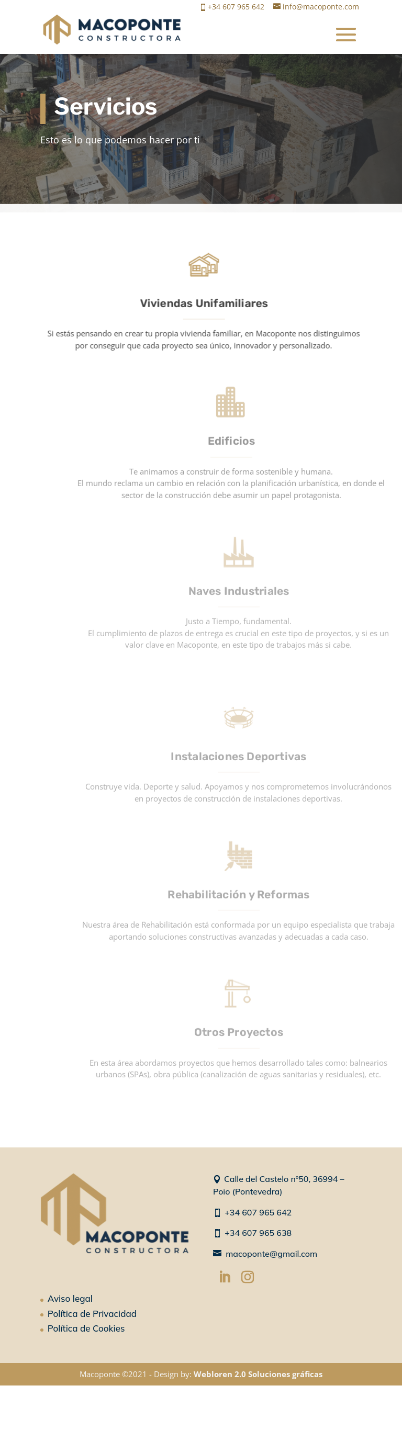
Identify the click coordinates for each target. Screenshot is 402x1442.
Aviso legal (70, 1298)
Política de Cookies (86, 1328)
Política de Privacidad (92, 1313)
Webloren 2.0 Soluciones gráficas (258, 1374)
